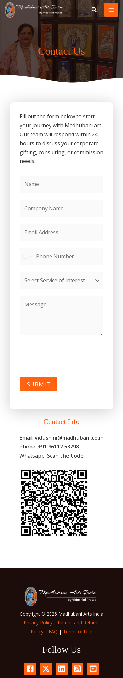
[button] (94, 10)
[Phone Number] (61, 256)
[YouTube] (93, 669)
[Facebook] (30, 669)
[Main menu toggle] (111, 10)
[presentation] (69, 355)
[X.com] (46, 669)
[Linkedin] (62, 669)
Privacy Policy (38, 622)
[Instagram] (77, 669)
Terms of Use (77, 631)
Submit (38, 384)
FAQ (53, 631)
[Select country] (27, 256)
